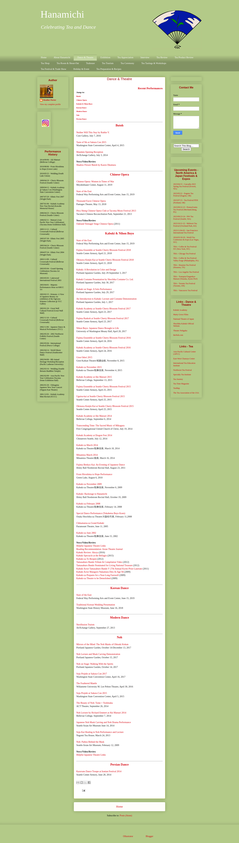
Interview (144, 57)
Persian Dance (81, 119)
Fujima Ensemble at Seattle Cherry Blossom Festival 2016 (103, 338)
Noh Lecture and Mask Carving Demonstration (98, 654)
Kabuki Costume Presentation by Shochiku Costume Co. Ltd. (104, 279)
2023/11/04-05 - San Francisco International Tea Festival (185, 231)
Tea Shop (45, 63)
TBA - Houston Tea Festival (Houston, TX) (184, 266)
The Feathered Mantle (86, 683)
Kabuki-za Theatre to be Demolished (93, 578)
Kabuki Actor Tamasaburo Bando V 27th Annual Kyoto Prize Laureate (109, 568)
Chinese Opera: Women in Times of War (95, 181)
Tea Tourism (108, 63)
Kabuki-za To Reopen (86, 559)
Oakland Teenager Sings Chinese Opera (94, 224)
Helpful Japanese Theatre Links (91, 546)
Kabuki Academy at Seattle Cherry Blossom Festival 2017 (103, 308)
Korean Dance (81, 108)
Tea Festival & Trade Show (53, 69)
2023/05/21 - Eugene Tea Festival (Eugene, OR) (183, 194)
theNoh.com (178, 335)
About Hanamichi (62, 57)
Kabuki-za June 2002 (86, 533)
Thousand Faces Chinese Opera (91, 201)
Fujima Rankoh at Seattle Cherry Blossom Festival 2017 (102, 318)
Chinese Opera (81, 100)
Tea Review (162, 57)
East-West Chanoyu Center (184, 358)
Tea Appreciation (125, 57)
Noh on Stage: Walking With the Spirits (94, 664)
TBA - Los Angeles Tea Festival (186, 272)
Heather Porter (49, 100)
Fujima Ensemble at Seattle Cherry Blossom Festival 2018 (103, 250)
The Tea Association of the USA (186, 393)
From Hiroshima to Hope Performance (94, 474)
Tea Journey (178, 379)
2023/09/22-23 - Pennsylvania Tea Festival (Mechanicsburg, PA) (185, 209)
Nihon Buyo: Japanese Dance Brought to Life (97, 328)
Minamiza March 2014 (87, 455)
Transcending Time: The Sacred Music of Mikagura (100, 425)
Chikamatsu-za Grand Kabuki (90, 523)
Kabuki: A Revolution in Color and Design (96, 269)
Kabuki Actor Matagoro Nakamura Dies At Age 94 (100, 572)
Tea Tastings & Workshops (153, 63)
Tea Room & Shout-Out (68, 63)
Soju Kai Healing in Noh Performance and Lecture (99, 732)
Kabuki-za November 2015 (89, 367)
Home (43, 57)
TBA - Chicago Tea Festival (184, 253)
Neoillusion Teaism (85, 624)
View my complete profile (50, 104)
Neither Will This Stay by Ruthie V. (92, 132)
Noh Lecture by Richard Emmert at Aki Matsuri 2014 (101, 712)
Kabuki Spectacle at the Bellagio (91, 555)
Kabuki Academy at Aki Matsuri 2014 (94, 416)
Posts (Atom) (126, 815)
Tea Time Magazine (181, 384)
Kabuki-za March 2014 (87, 445)
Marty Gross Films (180, 314)
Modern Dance (81, 111)
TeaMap (176, 388)
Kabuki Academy (180, 310)
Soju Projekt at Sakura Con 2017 (91, 673)
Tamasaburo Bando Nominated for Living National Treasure (104, 565)
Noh (77, 115)
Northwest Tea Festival (182, 370)
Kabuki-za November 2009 (89, 484)
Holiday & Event (81, 69)
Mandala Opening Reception (89, 152)
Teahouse (90, 63)
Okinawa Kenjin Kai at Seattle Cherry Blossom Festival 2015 (105, 406)
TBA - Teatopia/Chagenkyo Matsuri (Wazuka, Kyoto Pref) (185, 277)
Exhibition (105, 57)
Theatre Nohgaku (180, 330)
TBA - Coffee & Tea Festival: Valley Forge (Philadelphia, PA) (186, 259)
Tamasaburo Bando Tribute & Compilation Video (99, 562)
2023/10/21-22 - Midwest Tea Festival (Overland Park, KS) (185, 224)
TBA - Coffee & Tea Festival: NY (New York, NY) (185, 248)
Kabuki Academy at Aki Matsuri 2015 (94, 377)
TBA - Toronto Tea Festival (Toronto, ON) (184, 284)
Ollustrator (128, 836)
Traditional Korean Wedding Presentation (95, 604)
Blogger (149, 836)
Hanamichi (62, 14)
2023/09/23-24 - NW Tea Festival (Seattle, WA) (183, 217)
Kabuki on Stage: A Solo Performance (94, 289)
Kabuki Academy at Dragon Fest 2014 (94, 435)
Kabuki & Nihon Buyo (84, 104)
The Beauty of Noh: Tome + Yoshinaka (94, 703)
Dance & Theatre (85, 57)
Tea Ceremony (127, 63)
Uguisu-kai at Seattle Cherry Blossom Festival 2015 (100, 396)
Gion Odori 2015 (84, 357)
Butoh (78, 96)
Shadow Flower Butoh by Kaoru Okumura (96, 165)
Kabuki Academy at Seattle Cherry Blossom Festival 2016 (103, 347)
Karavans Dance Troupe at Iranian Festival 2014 (98, 771)
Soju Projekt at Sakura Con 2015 (91, 693)
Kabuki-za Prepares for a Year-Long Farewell (97, 575)
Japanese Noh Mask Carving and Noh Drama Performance (103, 722)
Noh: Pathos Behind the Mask (90, 742)
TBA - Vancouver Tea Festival (185, 290)
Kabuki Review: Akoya (87, 552)
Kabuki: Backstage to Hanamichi (91, 494)
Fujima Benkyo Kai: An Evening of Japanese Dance (100, 464)
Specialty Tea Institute (182, 374)
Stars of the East (83, 191)
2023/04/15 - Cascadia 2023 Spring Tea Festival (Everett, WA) (184, 186)
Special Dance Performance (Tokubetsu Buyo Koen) (100, 513)
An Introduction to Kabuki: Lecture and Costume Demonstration (106, 299)
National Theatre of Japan (183, 319)
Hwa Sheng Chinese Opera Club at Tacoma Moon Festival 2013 (106, 211)
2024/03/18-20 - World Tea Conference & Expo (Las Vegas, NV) (186, 239)
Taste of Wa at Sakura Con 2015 (91, 142)
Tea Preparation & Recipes (108, 69)
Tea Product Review (184, 57)
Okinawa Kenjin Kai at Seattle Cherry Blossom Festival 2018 (105, 260)
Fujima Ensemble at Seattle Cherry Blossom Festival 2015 (103, 386)
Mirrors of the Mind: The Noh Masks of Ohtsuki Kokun (102, 644)
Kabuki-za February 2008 (88, 503)
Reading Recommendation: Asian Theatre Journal (99, 549)
